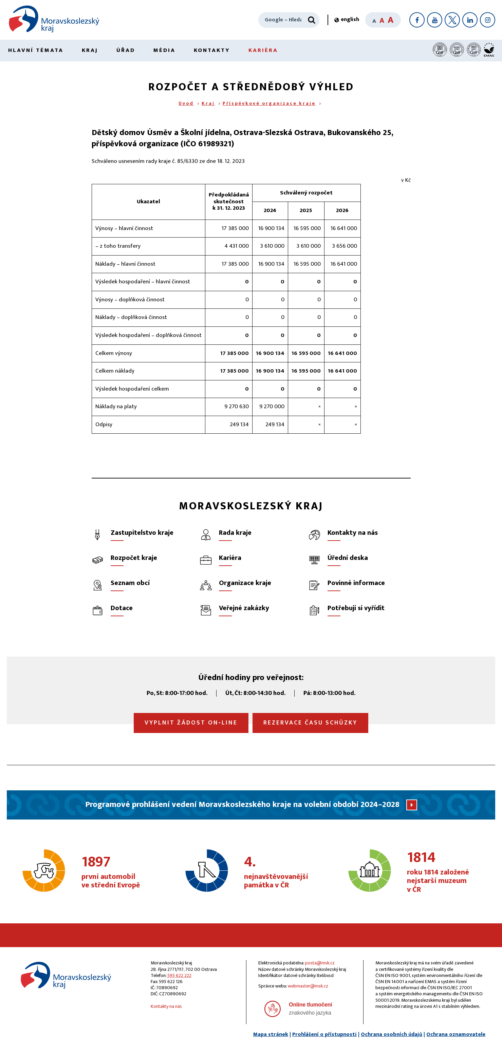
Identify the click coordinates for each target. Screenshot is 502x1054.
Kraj (90, 50)
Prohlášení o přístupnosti (324, 1034)
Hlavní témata (35, 50)
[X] (452, 19)
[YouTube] (434, 19)
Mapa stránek (270, 1034)
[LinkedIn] (470, 19)
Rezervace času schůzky (310, 723)
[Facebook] (417, 19)
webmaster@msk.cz (308, 986)
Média (164, 50)
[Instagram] (487, 19)
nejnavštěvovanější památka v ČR (281, 872)
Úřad (125, 50)
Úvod (186, 103)
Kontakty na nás (166, 1006)
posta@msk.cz (320, 963)
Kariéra (263, 50)
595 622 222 (179, 975)
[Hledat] (311, 20)
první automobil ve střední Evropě (119, 872)
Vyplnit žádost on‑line (191, 723)
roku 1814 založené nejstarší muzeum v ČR (444, 872)
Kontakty (212, 50)
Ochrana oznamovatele (455, 1034)
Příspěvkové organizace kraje (269, 103)
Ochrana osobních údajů (391, 1034)
